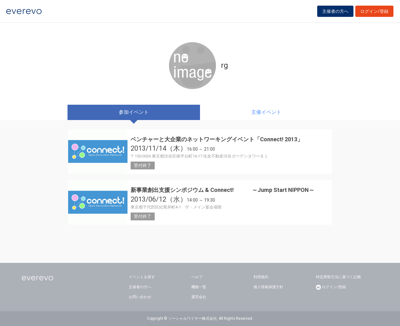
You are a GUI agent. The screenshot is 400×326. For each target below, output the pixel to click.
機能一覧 (198, 287)
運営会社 (198, 297)
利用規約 (260, 277)
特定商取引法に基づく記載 (338, 277)
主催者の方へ (335, 13)
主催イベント (266, 112)
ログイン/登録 (374, 13)
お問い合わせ (140, 297)
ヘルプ (196, 277)
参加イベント (134, 112)
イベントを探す (142, 277)
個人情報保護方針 (268, 287)
